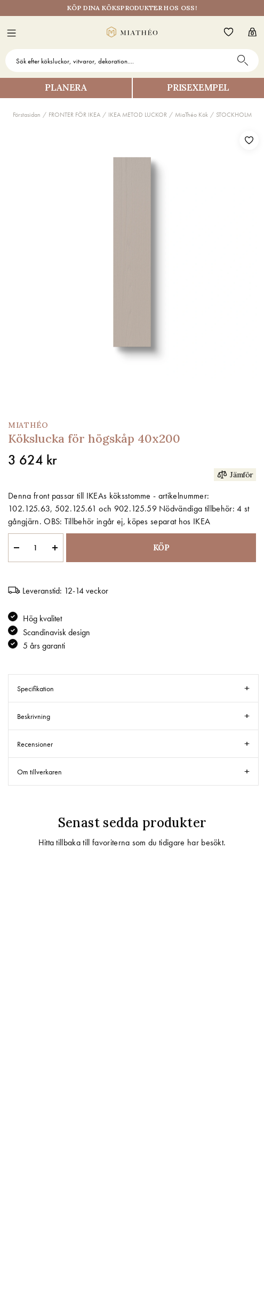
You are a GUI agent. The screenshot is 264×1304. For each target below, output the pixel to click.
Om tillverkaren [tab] (39, 772)
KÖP (161, 547)
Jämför (235, 474)
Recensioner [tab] (35, 744)
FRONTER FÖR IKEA (74, 114)
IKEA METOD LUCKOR (137, 114)
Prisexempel (198, 87)
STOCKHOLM (234, 114)
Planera (65, 87)
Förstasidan (27, 114)
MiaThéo (28, 425)
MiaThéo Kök (191, 114)
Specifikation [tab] (35, 688)
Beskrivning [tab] (33, 716)
